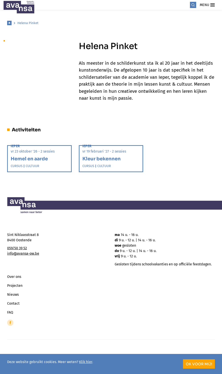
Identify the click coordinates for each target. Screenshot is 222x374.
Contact (13, 303)
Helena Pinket (27, 23)
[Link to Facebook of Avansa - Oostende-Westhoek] (10, 323)
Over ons (14, 277)
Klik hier (85, 362)
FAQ (10, 312)
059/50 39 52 (17, 248)
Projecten (14, 285)
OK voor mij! (199, 364)
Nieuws (13, 294)
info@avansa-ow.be (23, 253)
